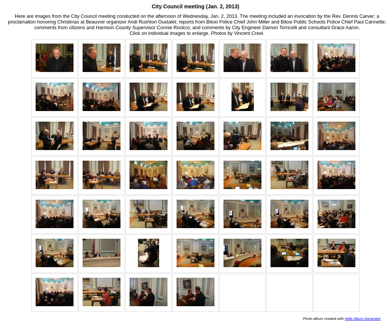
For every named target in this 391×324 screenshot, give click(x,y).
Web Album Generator (363, 318)
